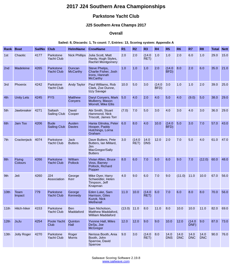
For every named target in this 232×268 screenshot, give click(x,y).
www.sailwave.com (116, 261)
